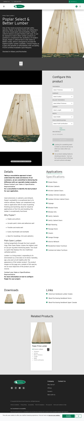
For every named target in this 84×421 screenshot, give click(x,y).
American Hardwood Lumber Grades (60, 294)
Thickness (56, 86)
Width (54, 113)
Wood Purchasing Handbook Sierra (59, 298)
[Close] (78, 416)
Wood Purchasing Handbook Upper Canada (62, 302)
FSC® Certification (59, 120)
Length (54, 106)
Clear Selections (62, 129)
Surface (55, 93)
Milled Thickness (58, 100)
